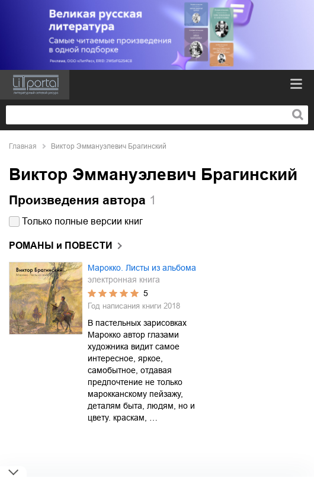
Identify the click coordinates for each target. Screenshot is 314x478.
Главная (23, 146)
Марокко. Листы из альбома (142, 267)
